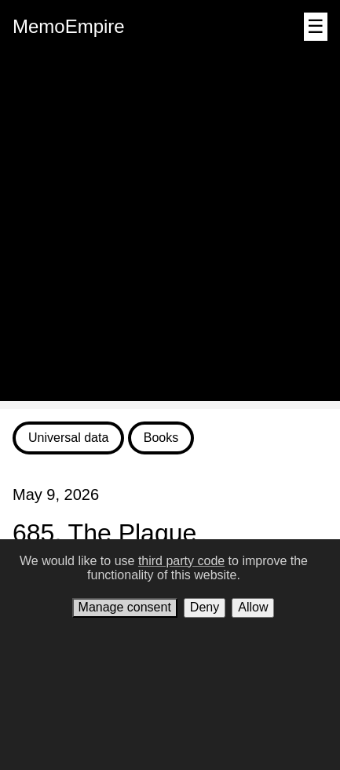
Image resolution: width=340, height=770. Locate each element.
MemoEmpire (69, 26)
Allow (253, 607)
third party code (181, 560)
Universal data (68, 437)
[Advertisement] (170, 231)
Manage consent (125, 607)
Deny (204, 607)
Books (161, 437)
